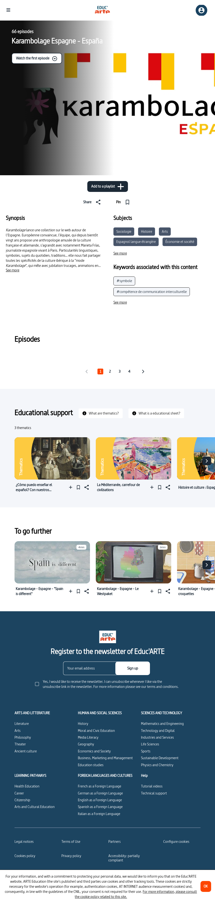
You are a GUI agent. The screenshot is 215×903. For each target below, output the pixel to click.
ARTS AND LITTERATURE (32, 713)
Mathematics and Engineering (162, 723)
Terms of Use (70, 841)
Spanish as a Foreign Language (100, 806)
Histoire (146, 231)
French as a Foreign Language (99, 786)
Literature (22, 723)
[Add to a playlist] (107, 186)
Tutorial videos (152, 786)
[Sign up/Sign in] (201, 10)
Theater (20, 744)
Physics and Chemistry (157, 764)
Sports (145, 751)
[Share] (92, 202)
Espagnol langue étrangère (136, 241)
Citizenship (22, 799)
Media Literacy (88, 737)
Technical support (154, 793)
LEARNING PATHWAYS (30, 775)
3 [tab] (119, 371)
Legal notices (24, 841)
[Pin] (124, 202)
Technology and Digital (158, 730)
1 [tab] (100, 371)
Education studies (91, 764)
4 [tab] (129, 371)
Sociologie (123, 231)
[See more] (12, 270)
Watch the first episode (37, 58)
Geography (86, 744)
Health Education (27, 786)
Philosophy (23, 737)
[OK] (205, 886)
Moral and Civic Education (96, 730)
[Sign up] (132, 668)
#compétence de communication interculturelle (152, 291)
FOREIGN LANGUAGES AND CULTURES (105, 775)
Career (19, 793)
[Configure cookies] (176, 841)
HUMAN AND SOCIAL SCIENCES (100, 713)
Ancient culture (26, 751)
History (83, 723)
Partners (114, 841)
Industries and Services (157, 737)
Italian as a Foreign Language (99, 813)
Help (144, 775)
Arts (165, 231)
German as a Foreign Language (100, 793)
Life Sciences (150, 744)
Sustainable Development (159, 757)
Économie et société (179, 241)
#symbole (124, 280)
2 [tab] (110, 371)
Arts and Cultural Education (35, 806)
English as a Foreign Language (100, 799)
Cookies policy (25, 855)
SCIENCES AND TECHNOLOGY (161, 713)
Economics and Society (94, 751)
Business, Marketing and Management (105, 757)
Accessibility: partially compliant (124, 858)
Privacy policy (71, 855)
